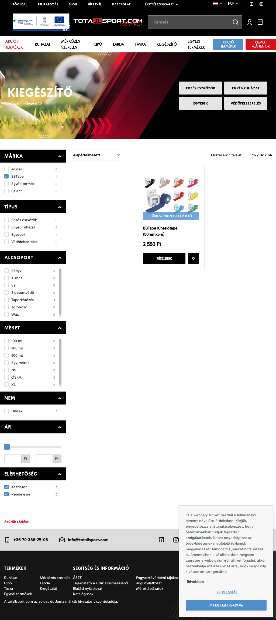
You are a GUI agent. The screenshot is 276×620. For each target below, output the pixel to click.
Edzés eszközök (200, 88)
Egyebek (200, 103)
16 (254, 155)
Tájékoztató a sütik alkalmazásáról (100, 583)
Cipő (98, 44)
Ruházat (42, 44)
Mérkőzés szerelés (70, 44)
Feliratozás (48, 4)
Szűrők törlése (16, 522)
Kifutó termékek (228, 44)
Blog (73, 4)
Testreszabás (226, 592)
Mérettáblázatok (149, 588)
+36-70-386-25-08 (26, 540)
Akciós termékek (14, 44)
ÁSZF (77, 577)
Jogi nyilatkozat (149, 583)
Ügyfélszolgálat (159, 4)
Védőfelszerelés (246, 103)
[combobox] (218, 3)
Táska (140, 44)
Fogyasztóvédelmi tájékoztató (160, 577)
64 (270, 155)
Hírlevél (95, 4)
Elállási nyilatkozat (87, 588)
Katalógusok (83, 594)
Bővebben (195, 581)
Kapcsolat (121, 4)
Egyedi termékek (196, 44)
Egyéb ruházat (246, 88)
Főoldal (20, 4)
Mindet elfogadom (226, 605)
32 (262, 155)
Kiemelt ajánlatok (261, 44)
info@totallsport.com (83, 540)
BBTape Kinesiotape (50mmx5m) (160, 231)
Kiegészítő (167, 44)
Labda (118, 44)
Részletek (164, 259)
